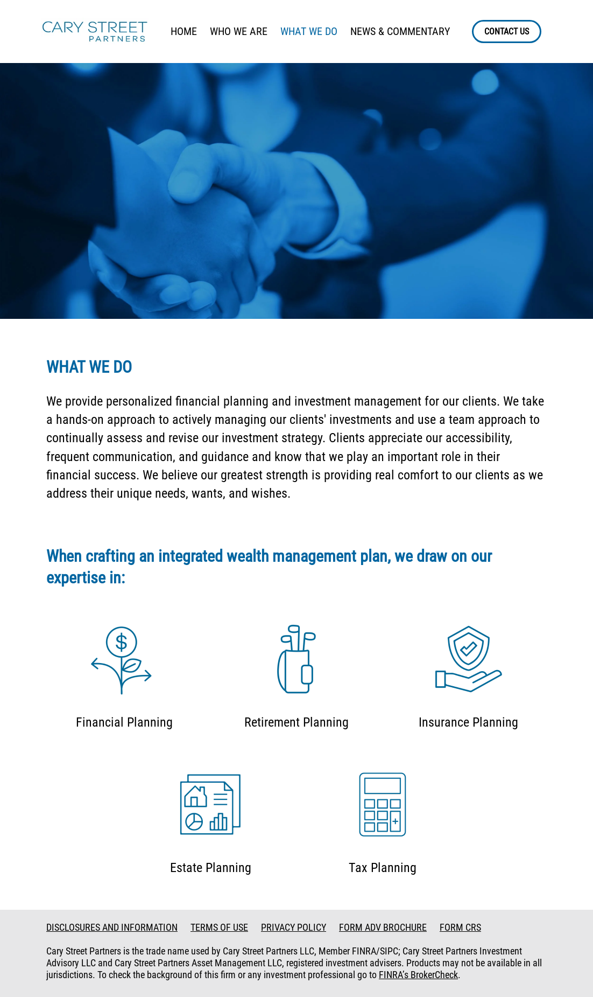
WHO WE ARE (238, 31)
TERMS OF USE (219, 927)
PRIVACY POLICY (293, 927)
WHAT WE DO (308, 31)
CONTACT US (506, 31)
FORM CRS (460, 927)
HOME (184, 31)
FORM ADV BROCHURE (383, 927)
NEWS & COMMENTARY (400, 31)
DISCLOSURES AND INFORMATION (112, 927)
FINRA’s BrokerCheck (418, 974)
